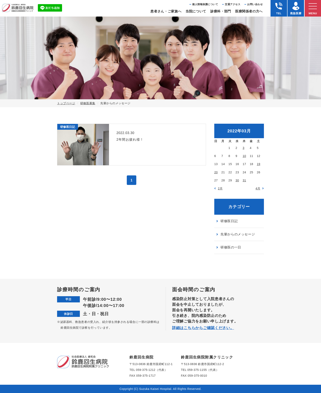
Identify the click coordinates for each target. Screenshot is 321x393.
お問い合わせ (255, 4)
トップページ (66, 103)
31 (244, 180)
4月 (258, 188)
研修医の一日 (230, 247)
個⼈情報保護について (205, 4)
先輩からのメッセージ (237, 234)
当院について (196, 11)
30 (237, 180)
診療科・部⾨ (220, 11)
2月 (220, 188)
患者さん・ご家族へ (165, 11)
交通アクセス (232, 4)
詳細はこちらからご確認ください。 (203, 328)
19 (258, 164)
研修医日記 (229, 221)
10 (244, 156)
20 (216, 172)
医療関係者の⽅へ (249, 11)
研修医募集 (87, 103)
